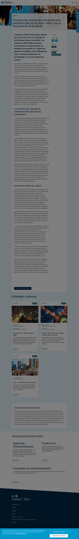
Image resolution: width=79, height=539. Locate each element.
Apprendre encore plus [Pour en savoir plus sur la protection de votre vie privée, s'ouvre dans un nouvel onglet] (20, 533)
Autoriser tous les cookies (58, 535)
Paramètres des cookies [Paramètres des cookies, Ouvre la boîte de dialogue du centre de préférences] (59, 531)
